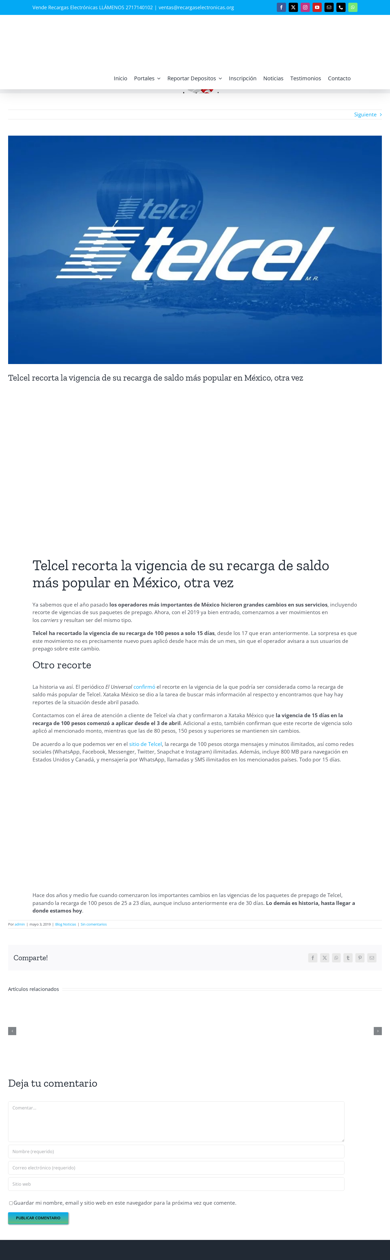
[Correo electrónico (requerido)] (176, 1168)
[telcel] (195, 250)
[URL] (176, 1184)
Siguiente (365, 114)
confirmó (144, 686)
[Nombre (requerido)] (176, 1151)
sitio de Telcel (145, 744)
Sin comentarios (94, 924)
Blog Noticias (65, 924)
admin (20, 924)
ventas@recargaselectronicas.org (196, 7)
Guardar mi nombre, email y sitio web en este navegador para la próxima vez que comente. (125, 1202)
